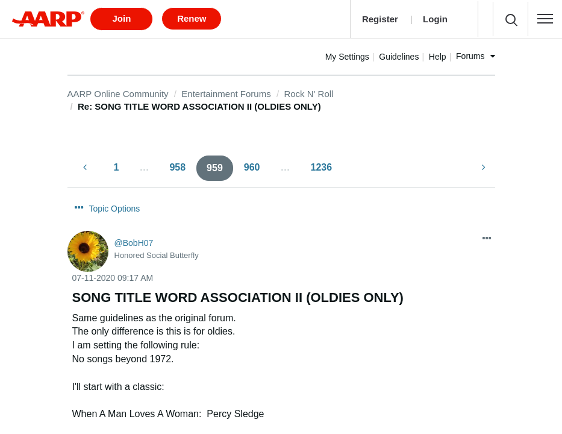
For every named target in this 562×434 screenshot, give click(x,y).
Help (476, 52)
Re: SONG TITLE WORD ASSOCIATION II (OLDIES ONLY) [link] (199, 103)
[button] (545, 17)
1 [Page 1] (116, 163)
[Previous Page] (86, 163)
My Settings (386, 52)
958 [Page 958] (177, 163)
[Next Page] (482, 163)
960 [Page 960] (252, 163)
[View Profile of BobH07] (134, 217)
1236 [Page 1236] (322, 163)
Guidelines (438, 52)
